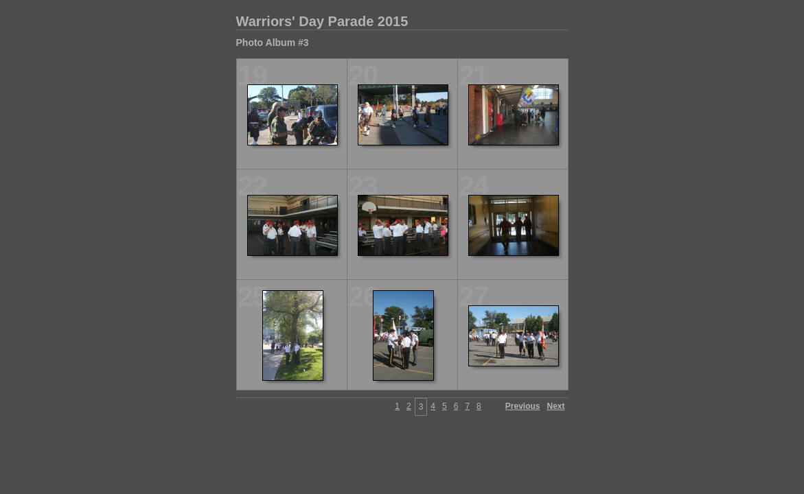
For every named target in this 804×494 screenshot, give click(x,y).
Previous (522, 406)
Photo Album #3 (272, 42)
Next (555, 406)
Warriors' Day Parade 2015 (322, 21)
